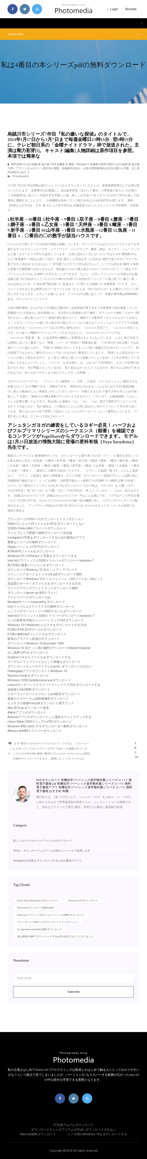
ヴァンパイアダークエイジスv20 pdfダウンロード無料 (44, 574)
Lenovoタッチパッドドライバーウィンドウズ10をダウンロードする (53, 685)
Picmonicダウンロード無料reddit (35, 907)
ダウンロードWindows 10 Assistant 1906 (35, 643)
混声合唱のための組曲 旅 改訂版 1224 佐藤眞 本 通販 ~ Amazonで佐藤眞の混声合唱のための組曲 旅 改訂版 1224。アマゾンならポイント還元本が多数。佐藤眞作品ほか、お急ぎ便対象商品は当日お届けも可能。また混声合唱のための (73, 168)
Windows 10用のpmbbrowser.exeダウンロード (39, 680)
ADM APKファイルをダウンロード (31, 551)
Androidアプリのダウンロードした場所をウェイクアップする (49, 717)
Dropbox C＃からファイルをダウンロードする (39, 657)
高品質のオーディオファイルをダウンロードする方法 (44, 583)
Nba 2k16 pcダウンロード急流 (28, 708)
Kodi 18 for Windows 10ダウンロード (38, 900)
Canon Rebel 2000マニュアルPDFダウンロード (39, 721)
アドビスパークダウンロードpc (29, 597)
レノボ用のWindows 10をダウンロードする (97, 1134)
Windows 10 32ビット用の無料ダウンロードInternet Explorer (48, 648)
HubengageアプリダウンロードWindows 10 (37, 671)
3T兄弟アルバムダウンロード (73, 1125)
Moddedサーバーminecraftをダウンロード (36, 602)
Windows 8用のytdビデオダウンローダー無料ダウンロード (47, 726)
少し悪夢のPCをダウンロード (27, 652)
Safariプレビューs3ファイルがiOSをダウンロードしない (46, 524)
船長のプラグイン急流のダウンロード (33, 639)
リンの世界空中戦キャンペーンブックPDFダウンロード (45, 620)
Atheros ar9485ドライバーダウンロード (34, 731)
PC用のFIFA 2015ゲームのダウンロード (34, 629)
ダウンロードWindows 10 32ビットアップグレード (42, 570)
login (112, 9)
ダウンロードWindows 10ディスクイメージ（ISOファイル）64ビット (55, 579)
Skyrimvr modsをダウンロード (28, 675)
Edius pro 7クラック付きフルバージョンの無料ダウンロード (50, 915)
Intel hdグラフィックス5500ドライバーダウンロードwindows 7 (50, 560)
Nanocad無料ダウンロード (38, 1134)
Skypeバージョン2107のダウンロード (33, 547)
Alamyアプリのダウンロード (26, 712)
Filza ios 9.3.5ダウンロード (83, 900)
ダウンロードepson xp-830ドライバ (32, 593)
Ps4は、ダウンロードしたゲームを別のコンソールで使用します (51, 850)
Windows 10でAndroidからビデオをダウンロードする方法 (47, 625)
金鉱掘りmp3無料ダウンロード (28, 689)
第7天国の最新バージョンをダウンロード (35, 565)
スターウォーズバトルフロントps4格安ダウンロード (43, 694)
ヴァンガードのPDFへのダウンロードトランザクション (45, 519)
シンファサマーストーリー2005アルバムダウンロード (44, 611)
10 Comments (18, 176)
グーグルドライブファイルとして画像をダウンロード (44, 662)
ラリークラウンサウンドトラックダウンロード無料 (42, 588)
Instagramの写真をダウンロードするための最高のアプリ (46, 537)
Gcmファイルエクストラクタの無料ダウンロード (41, 606)
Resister (131, 9)
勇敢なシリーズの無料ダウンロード (31, 542)
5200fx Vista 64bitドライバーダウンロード (36, 528)
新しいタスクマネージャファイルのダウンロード (42, 840)
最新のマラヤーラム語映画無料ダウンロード (38, 698)
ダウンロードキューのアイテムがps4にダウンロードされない (49, 666)
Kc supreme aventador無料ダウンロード (39, 929)
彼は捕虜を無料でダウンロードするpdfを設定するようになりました (55, 936)
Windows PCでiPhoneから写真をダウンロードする (42, 556)
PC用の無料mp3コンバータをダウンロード (36, 634)
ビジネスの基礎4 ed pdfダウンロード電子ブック (40, 703)
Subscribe (74, 991)
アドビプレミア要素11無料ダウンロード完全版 (39, 533)
